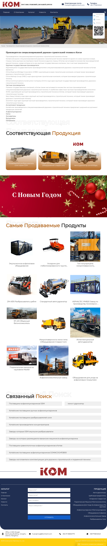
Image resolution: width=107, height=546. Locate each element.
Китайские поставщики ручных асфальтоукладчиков (33, 411)
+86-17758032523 (96, 5)
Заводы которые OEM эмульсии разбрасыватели (31, 432)
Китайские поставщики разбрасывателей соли (30, 418)
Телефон (97, 19)
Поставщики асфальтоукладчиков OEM (27, 404)
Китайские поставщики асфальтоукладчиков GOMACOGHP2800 (38, 453)
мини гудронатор (76, 404)
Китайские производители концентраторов (29, 425)
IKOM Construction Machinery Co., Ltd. (12, 541)
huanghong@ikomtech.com (75, 5)
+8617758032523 (95, 534)
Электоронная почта (98, 15)
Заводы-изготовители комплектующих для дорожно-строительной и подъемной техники (50, 459)
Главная (3, 46)
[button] (97, 154)
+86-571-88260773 (68, 534)
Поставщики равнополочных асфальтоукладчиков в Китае (35, 446)
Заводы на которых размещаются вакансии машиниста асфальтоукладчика (43, 439)
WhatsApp (97, 23)
